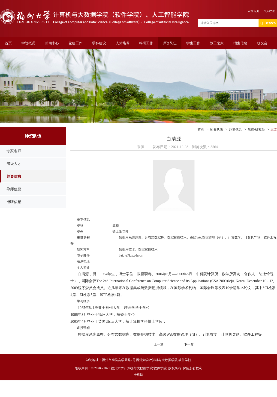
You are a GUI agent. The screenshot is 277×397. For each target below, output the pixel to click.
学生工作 (193, 43)
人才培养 (122, 43)
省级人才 (13, 164)
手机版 (138, 374)
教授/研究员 (256, 129)
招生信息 (240, 43)
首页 (8, 43)
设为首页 (253, 11)
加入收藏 (269, 11)
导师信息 (13, 189)
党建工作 (75, 43)
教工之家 (217, 43)
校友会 (262, 43)
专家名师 (13, 151)
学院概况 (28, 43)
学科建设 (99, 43)
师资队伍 (170, 43)
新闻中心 (52, 43)
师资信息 (13, 176)
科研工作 (146, 43)
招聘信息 (13, 202)
